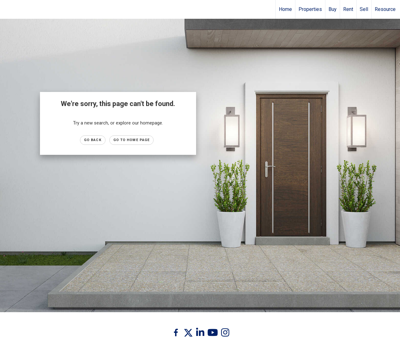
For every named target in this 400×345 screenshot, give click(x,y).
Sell (364, 9)
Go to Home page (131, 140)
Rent (348, 9)
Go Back (92, 140)
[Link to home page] (8, 9)
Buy (332, 9)
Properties (310, 9)
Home (285, 9)
